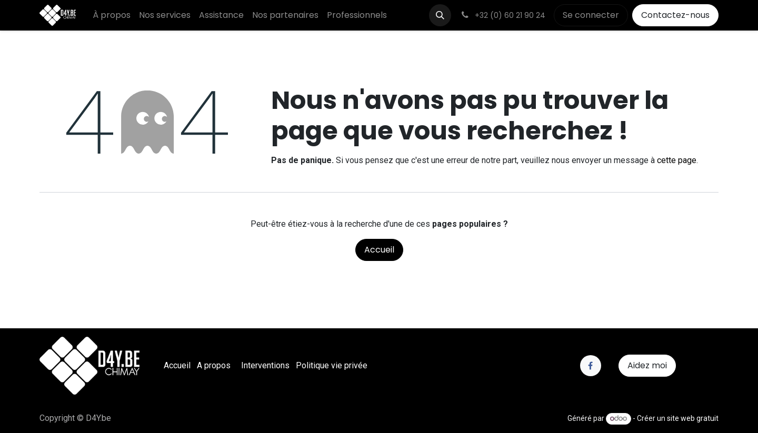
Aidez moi (647, 365)
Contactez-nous (675, 15)
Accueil (379, 250)
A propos (214, 365)
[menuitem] (111, 15)
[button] (440, 15)
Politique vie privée (331, 365)
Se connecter (591, 15)
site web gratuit (693, 418)
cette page (676, 160)
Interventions (265, 365)
